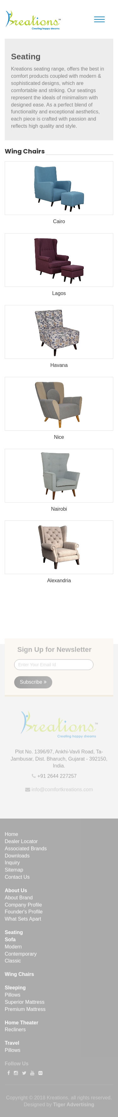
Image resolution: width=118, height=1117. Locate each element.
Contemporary (21, 955)
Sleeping (15, 989)
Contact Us (17, 878)
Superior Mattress (24, 1003)
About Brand (19, 899)
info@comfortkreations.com (61, 791)
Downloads (17, 857)
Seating (14, 934)
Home (11, 836)
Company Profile (23, 906)
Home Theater (21, 1024)
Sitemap (14, 871)
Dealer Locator (21, 843)
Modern (13, 948)
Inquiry (12, 864)
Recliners (15, 1031)
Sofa (10, 941)
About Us (16, 892)
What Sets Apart (23, 920)
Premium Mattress (25, 1011)
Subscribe (33, 683)
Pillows (12, 996)
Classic (13, 962)
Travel (12, 1044)
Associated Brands (26, 850)
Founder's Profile (23, 913)
